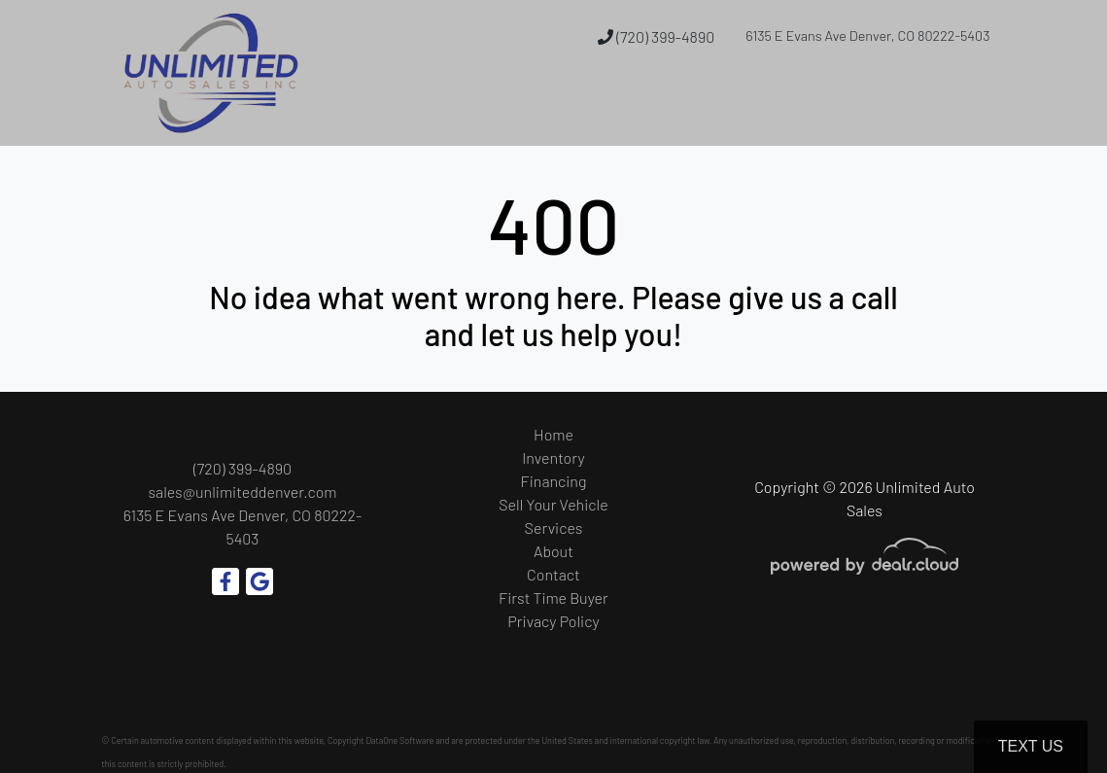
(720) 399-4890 (656, 36)
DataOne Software (399, 740)
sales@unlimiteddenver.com (242, 491)
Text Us (1030, 746)
